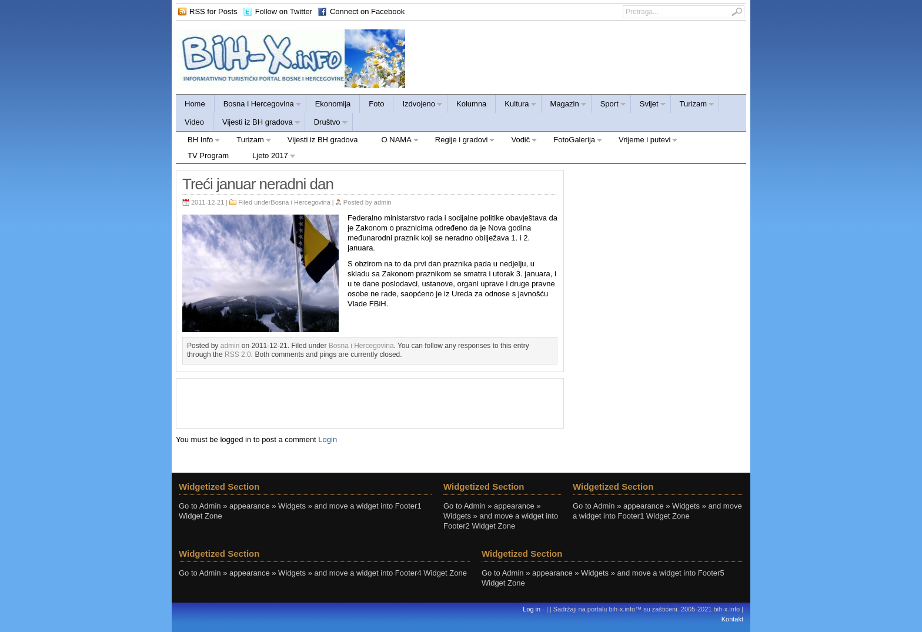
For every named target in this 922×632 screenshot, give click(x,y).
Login (327, 439)
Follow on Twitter (283, 11)
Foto (376, 103)
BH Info (198, 141)
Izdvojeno (418, 105)
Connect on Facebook (367, 11)
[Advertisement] (369, 402)
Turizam (692, 105)
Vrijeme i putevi (642, 141)
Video (194, 122)
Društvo (326, 124)
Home (195, 103)
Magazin (564, 105)
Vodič (518, 141)
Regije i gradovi (459, 141)
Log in (531, 609)
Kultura (516, 105)
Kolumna (471, 103)
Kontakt (732, 619)
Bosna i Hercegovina (258, 105)
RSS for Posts (213, 11)
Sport (609, 105)
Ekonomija (333, 103)
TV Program (208, 155)
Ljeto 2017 (268, 157)
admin (383, 202)
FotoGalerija (572, 141)
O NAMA (394, 141)
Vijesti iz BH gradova (256, 124)
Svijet (648, 105)
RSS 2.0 (238, 354)
